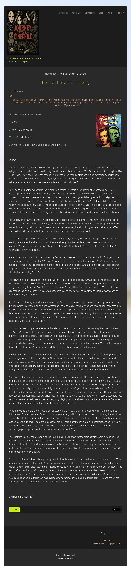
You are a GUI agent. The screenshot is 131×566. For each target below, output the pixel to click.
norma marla (73, 105)
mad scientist (96, 102)
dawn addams (64, 102)
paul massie (50, 102)
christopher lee (80, 102)
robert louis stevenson (99, 100)
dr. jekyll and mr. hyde (58, 100)
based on (75, 100)
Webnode (70, 558)
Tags (11, 95)
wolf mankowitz (34, 102)
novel (84, 100)
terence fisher (18, 102)
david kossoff (59, 105)
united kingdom (112, 102)
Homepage (50, 74)
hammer (42, 100)
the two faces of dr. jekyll (24, 100)
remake (116, 100)
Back (14, 509)
